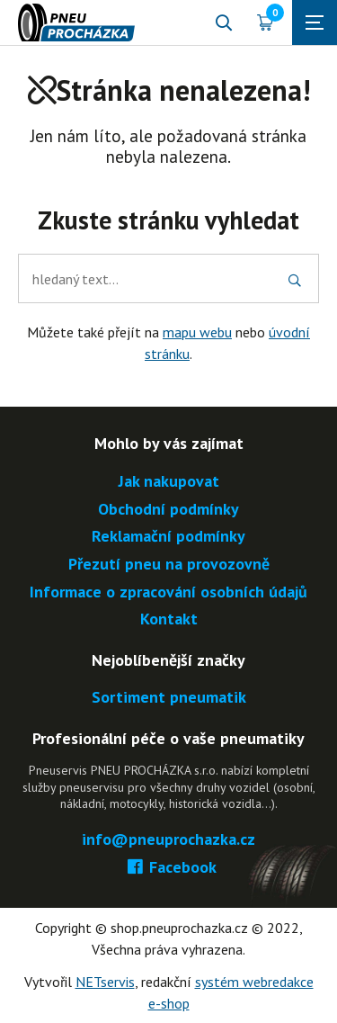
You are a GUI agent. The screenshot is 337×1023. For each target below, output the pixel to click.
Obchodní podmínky (168, 509)
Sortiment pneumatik (169, 697)
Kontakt (169, 619)
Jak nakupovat (169, 481)
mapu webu (197, 332)
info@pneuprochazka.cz (168, 839)
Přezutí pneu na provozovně (169, 564)
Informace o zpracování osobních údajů (168, 592)
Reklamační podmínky (168, 536)
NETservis (105, 982)
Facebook (168, 867)
